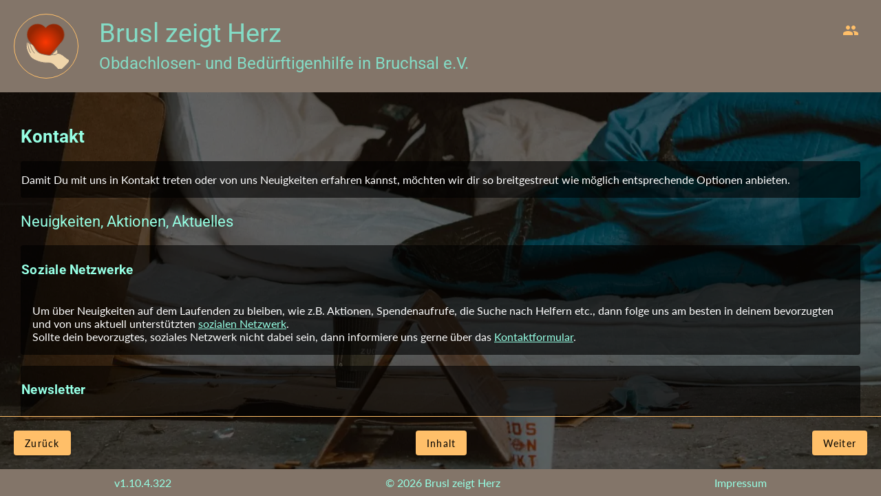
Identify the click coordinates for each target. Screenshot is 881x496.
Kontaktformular (533, 336)
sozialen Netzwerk (242, 323)
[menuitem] (850, 30)
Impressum (740, 482)
